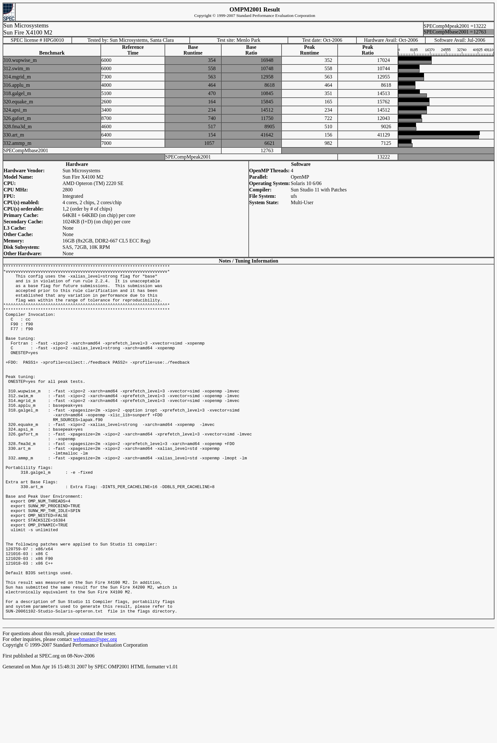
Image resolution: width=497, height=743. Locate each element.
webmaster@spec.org (95, 710)
